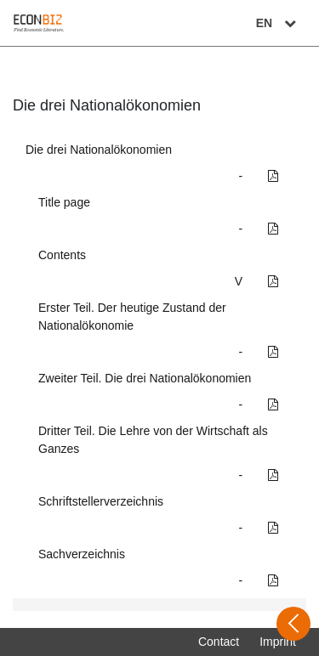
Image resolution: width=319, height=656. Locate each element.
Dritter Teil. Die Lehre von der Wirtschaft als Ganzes (153, 439)
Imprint (277, 641)
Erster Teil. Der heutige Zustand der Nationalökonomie (132, 316)
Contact (218, 641)
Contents (62, 255)
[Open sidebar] (293, 624)
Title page (64, 202)
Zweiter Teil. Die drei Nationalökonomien (144, 378)
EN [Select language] (278, 23)
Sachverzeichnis (81, 554)
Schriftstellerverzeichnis (100, 501)
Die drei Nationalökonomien (99, 149)
